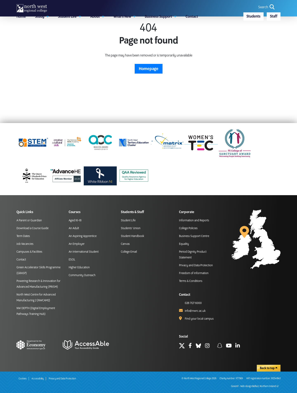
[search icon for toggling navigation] (266, 14)
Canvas (125, 244)
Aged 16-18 (75, 220)
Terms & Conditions (190, 281)
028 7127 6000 (193, 303)
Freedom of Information (194, 273)
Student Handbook (132, 236)
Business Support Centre (194, 236)
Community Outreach (82, 275)
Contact (21, 259)
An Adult (74, 228)
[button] (42, 36)
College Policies (188, 228)
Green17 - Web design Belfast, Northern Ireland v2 (254, 386)
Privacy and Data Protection (196, 265)
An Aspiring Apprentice (83, 236)
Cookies (23, 378)
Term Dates (23, 236)
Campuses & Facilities (29, 251)
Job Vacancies (24, 244)
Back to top (268, 368)
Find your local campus (199, 318)
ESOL (72, 259)
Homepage (148, 93)
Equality (184, 244)
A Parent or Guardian (29, 220)
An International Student (84, 251)
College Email (129, 251)
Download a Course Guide (32, 228)
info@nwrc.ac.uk (195, 311)
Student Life (128, 220)
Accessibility (38, 378)
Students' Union (130, 228)
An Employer (77, 244)
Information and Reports (194, 220)
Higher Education (79, 267)
